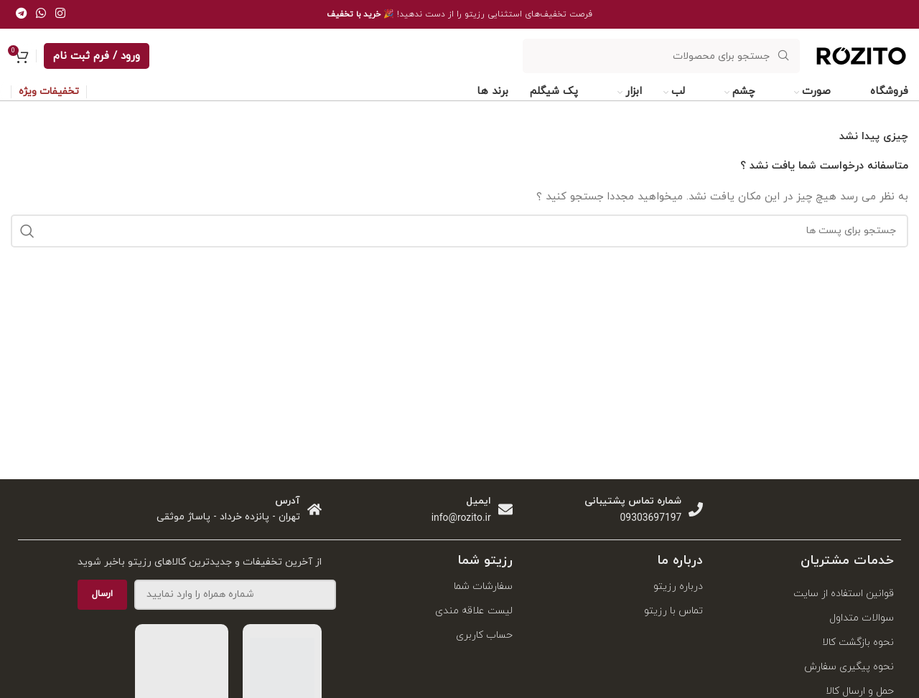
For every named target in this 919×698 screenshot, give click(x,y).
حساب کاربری (484, 635)
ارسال (102, 594)
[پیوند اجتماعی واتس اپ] (40, 14)
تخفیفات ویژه (49, 92)
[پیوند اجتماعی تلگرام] (21, 14)
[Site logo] (861, 71)
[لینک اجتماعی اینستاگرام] (60, 14)
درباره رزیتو (678, 586)
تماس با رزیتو (673, 611)
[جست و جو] (661, 56)
